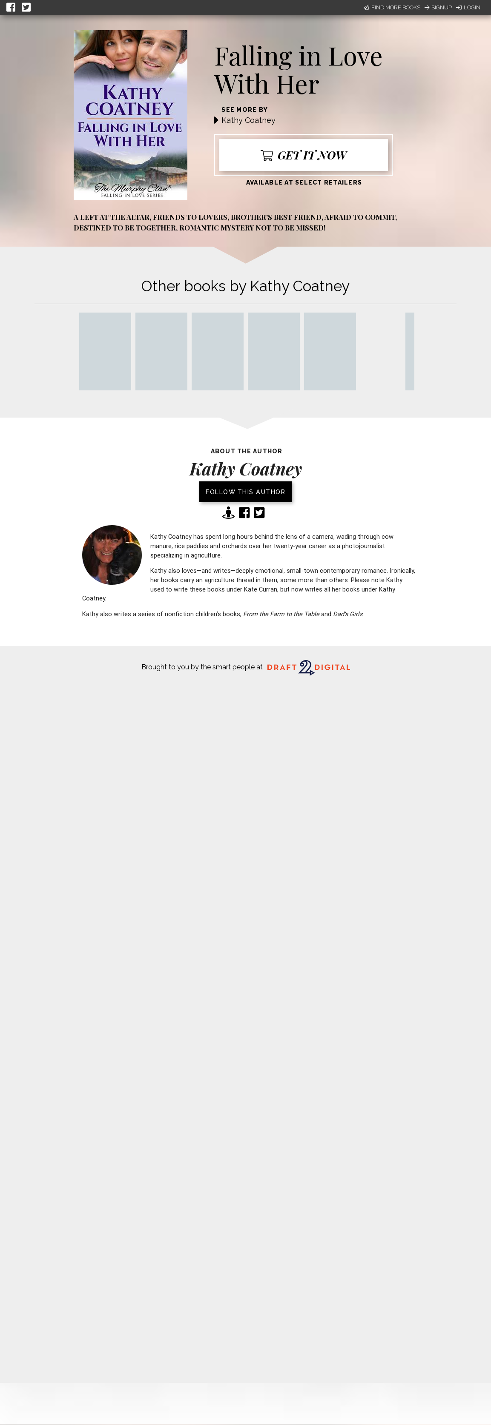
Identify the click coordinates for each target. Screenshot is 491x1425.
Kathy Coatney (248, 120)
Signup (438, 7)
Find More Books (392, 7)
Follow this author (245, 491)
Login (468, 7)
